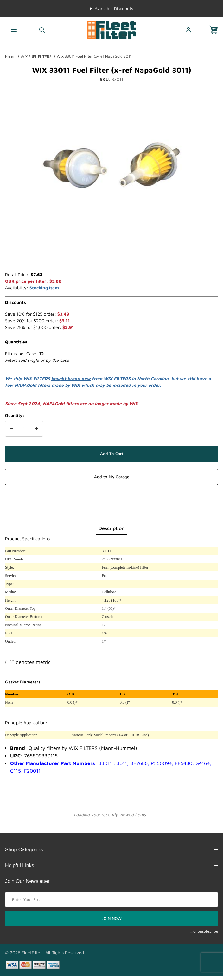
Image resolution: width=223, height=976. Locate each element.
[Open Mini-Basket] (216, 30)
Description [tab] (111, 528)
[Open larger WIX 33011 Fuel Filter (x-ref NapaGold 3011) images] (111, 163)
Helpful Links (111, 865)
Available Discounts (114, 8)
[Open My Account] (188, 30)
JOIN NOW (112, 918)
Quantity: (14, 415)
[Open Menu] (14, 30)
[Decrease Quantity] (11, 429)
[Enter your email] (111, 899)
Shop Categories (111, 849)
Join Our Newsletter (111, 881)
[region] (111, 256)
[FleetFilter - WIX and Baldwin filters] (111, 29)
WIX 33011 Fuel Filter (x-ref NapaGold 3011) (95, 56)
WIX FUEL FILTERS (36, 56)
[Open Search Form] (42, 30)
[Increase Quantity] (36, 429)
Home (10, 56)
